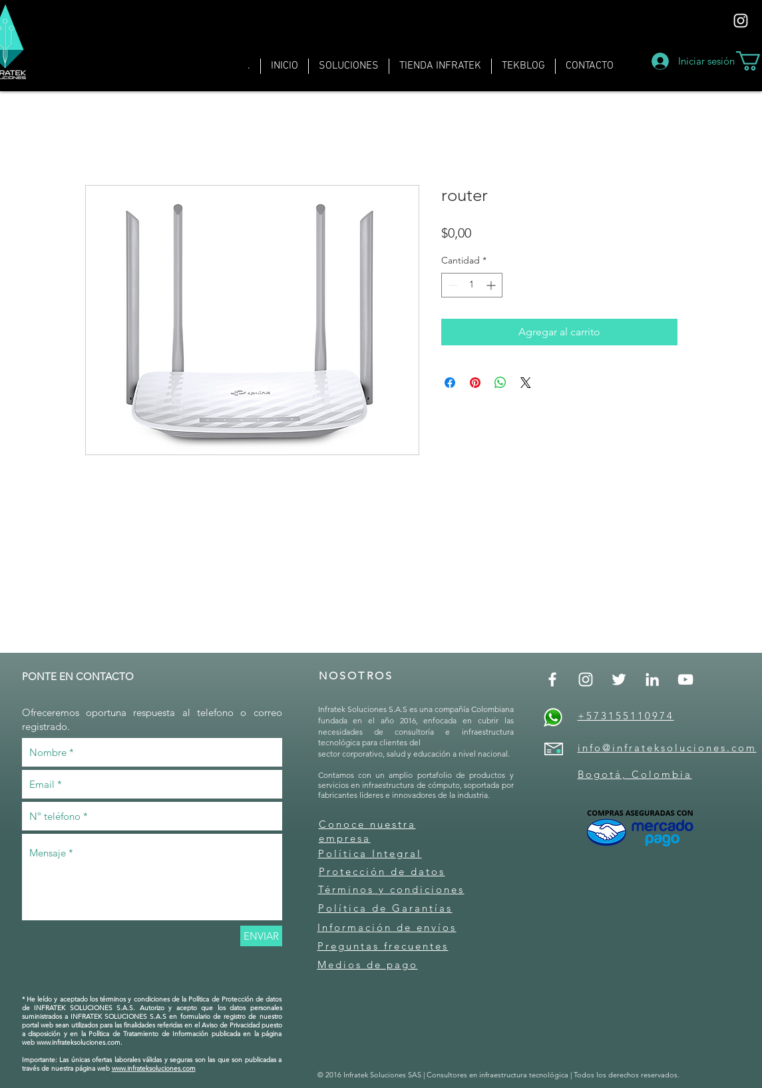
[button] (349, 66)
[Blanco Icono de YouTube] (685, 679)
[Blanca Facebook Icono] (552, 679)
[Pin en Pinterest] (475, 383)
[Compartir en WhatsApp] (500, 383)
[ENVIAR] (261, 936)
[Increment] (492, 285)
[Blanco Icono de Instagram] (740, 20)
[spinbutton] (472, 285)
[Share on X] (526, 383)
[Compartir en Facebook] (450, 383)
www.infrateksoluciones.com (78, 1042)
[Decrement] (451, 285)
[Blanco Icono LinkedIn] (652, 679)
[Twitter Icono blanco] (619, 679)
